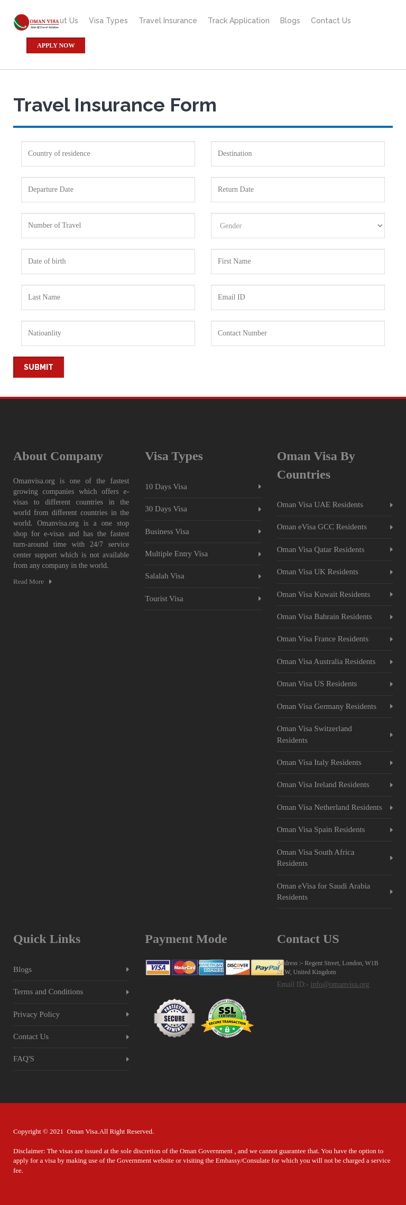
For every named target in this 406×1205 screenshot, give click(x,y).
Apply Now (56, 45)
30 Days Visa (166, 509)
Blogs (290, 20)
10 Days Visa (166, 486)
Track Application (239, 20)
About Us (61, 20)
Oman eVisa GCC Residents (322, 526)
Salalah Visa (164, 576)
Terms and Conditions (48, 991)
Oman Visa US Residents (317, 683)
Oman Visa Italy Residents (319, 762)
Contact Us (331, 20)
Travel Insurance (168, 20)
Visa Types (108, 20)
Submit (38, 367)
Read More (28, 581)
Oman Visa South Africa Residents (316, 857)
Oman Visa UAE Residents (320, 504)
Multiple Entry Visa (176, 553)
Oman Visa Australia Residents (326, 661)
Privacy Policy (36, 1014)
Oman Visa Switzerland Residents (314, 734)
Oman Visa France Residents (322, 638)
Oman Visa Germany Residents (326, 706)
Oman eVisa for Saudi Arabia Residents (324, 891)
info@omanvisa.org (339, 984)
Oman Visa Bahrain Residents (324, 616)
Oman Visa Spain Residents (321, 829)
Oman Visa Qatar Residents (321, 549)
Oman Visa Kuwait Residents (324, 594)
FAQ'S (23, 1058)
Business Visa (167, 531)
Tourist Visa (164, 598)
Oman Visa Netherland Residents (329, 807)
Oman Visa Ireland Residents (323, 784)
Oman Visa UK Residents (317, 571)
